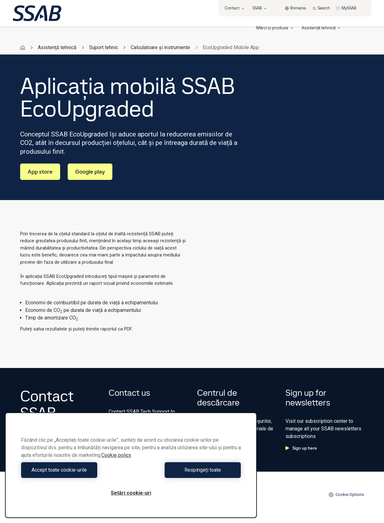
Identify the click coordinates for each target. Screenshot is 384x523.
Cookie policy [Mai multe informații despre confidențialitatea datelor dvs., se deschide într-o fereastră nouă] (116, 455)
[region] (131, 465)
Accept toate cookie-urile (74, 470)
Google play (90, 171)
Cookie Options (346, 494)
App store (40, 171)
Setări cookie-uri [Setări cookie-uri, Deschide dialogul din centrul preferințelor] (131, 493)
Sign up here (301, 448)
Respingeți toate (187, 470)
